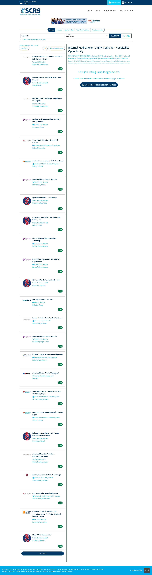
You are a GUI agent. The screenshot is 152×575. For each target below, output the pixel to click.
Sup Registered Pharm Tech (43, 299)
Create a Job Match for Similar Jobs (99, 84)
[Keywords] (42, 36)
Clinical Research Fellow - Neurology (46, 475)
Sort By (23, 48)
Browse (59, 30)
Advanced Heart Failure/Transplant (45, 373)
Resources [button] (125, 10)
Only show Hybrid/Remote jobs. (34, 39)
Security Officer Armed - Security (44, 179)
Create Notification (56, 48)
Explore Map (69, 30)
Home (90, 10)
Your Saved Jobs (97, 30)
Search (51, 30)
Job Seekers (114, 2)
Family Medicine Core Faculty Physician (47, 318)
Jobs (98, 10)
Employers (127, 2)
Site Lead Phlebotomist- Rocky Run (45, 280)
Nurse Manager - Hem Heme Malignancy (47, 354)
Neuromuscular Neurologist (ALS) (45, 493)
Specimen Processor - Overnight (44, 197)
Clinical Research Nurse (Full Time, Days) (48, 161)
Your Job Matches (83, 30)
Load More (42, 553)
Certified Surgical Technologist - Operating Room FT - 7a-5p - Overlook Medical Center (46, 514)
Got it (147, 570)
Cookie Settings (136, 570)
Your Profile (110, 10)
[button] (126, 36)
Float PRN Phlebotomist (41, 535)
